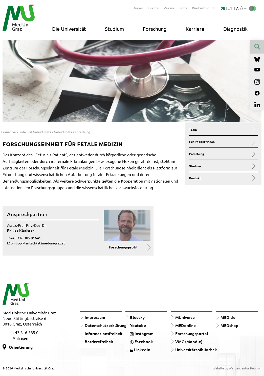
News (138, 8)
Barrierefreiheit (99, 341)
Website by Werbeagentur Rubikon (237, 368)
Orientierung (21, 347)
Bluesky (137, 317)
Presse (169, 8)
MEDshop (229, 325)
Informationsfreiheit (104, 333)
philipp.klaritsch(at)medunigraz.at (38, 243)
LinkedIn (140, 349)
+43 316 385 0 (25, 332)
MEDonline (185, 325)
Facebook (141, 341)
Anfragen (21, 337)
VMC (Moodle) (188, 341)
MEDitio (228, 317)
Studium (114, 29)
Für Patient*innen (221, 142)
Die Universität (69, 29)
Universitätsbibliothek (196, 349)
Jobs (183, 8)
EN (230, 8)
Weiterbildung (203, 8)
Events (153, 8)
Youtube (138, 325)
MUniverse (185, 317)
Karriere (195, 29)
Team (221, 130)
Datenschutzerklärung (105, 325)
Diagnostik (235, 29)
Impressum (95, 317)
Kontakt (221, 178)
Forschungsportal (191, 333)
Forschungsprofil (123, 247)
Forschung (155, 29)
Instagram (141, 333)
